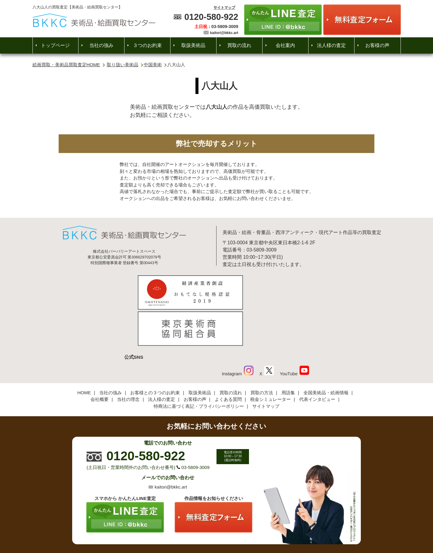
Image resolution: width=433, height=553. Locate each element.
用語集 (288, 351)
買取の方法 (261, 351)
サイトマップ (224, 7)
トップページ (55, 45)
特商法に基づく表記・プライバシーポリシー (199, 364)
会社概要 (100, 358)
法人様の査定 (331, 45)
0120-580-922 (211, 17)
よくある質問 (228, 358)
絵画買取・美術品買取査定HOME (66, 64)
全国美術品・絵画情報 (326, 351)
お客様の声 (377, 45)
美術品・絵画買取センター (206, 530)
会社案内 (285, 45)
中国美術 (153, 64)
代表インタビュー (317, 358)
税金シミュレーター (270, 358)
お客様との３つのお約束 (155, 351)
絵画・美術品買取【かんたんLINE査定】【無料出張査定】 (93, 20)
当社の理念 (128, 358)
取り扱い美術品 (122, 64)
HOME (84, 351)
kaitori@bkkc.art (224, 33)
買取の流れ (239, 45)
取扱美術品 (193, 45)
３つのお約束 (147, 45)
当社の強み (101, 45)
